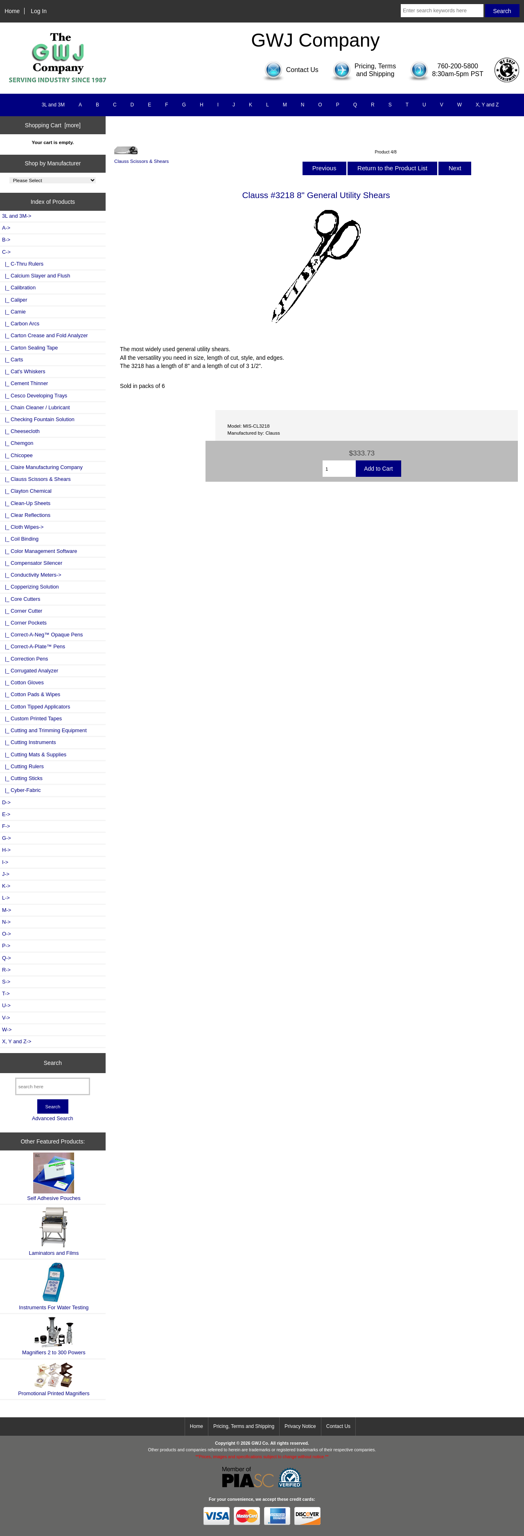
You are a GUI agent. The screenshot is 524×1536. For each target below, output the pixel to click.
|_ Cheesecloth (21, 431)
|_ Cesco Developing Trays (34, 395)
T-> (6, 993)
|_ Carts (12, 359)
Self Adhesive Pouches (53, 1177)
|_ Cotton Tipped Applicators (36, 707)
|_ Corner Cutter (22, 611)
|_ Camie (14, 312)
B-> (6, 240)
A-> (6, 228)
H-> (6, 850)
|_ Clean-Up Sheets (26, 503)
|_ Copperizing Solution (30, 587)
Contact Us (338, 1426)
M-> (6, 910)
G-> (6, 838)
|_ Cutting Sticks (22, 778)
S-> (6, 982)
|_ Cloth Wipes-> (22, 527)
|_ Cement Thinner (25, 383)
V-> (6, 1018)
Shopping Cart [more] (53, 125)
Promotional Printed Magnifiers (53, 1379)
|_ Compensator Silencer (32, 563)
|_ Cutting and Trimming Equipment (44, 730)
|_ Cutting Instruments (29, 742)
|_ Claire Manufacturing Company (42, 467)
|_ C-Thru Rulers (22, 264)
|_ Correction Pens (25, 659)
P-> (6, 946)
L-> (6, 898)
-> (6, 252)
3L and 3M (53, 105)
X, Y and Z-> (16, 1041)
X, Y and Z (487, 105)
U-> (6, 1005)
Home (12, 11)
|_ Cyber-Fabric (21, 790)
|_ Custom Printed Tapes (32, 718)
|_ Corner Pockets (24, 623)
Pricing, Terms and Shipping (243, 1426)
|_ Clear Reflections (26, 515)
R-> (6, 970)
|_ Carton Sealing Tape (30, 348)
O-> (6, 934)
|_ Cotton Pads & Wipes (31, 694)
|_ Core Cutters (21, 599)
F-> (6, 826)
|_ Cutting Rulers (23, 766)
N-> (6, 922)
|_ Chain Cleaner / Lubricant (36, 407)
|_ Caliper (14, 300)
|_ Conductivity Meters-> (31, 575)
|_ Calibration (19, 287)
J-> (5, 874)
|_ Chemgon (17, 443)
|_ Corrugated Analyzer (30, 671)
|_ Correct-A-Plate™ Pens (33, 646)
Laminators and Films (54, 1231)
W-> (7, 1029)
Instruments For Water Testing (53, 1286)
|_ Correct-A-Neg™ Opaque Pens (42, 635)
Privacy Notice (300, 1426)
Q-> (6, 958)
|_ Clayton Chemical (27, 491)
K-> (6, 886)
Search (53, 1063)
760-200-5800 (457, 66)
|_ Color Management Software (39, 551)
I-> (5, 862)
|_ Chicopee (17, 455)
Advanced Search (52, 1118)
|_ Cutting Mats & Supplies (34, 754)
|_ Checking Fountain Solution (38, 419)
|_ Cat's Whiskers (23, 371)
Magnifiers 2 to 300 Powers (54, 1336)
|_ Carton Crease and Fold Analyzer (45, 335)
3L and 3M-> (16, 216)
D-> (6, 802)
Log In (39, 11)
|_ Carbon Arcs (20, 323)
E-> (6, 814)
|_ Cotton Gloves (23, 682)
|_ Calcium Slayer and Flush (36, 276)
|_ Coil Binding (20, 539)
